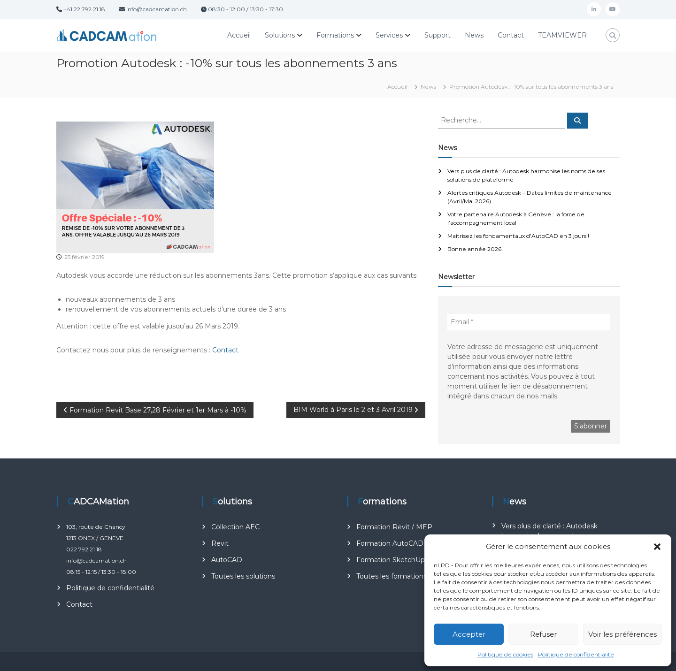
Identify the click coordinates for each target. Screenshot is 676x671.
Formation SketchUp (390, 560)
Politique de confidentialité (576, 654)
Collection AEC (235, 527)
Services (389, 35)
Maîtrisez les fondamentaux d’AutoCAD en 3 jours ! (518, 235)
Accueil (239, 35)
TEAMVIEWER (562, 35)
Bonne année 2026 (474, 248)
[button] (657, 546)
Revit (220, 543)
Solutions (280, 35)
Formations (335, 35)
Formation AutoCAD (389, 543)
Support (437, 35)
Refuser (543, 634)
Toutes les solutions (243, 576)
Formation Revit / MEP (394, 527)
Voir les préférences (622, 634)
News (474, 35)
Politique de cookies (505, 654)
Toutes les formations (391, 576)
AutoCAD (226, 560)
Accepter (469, 634)
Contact (511, 35)
